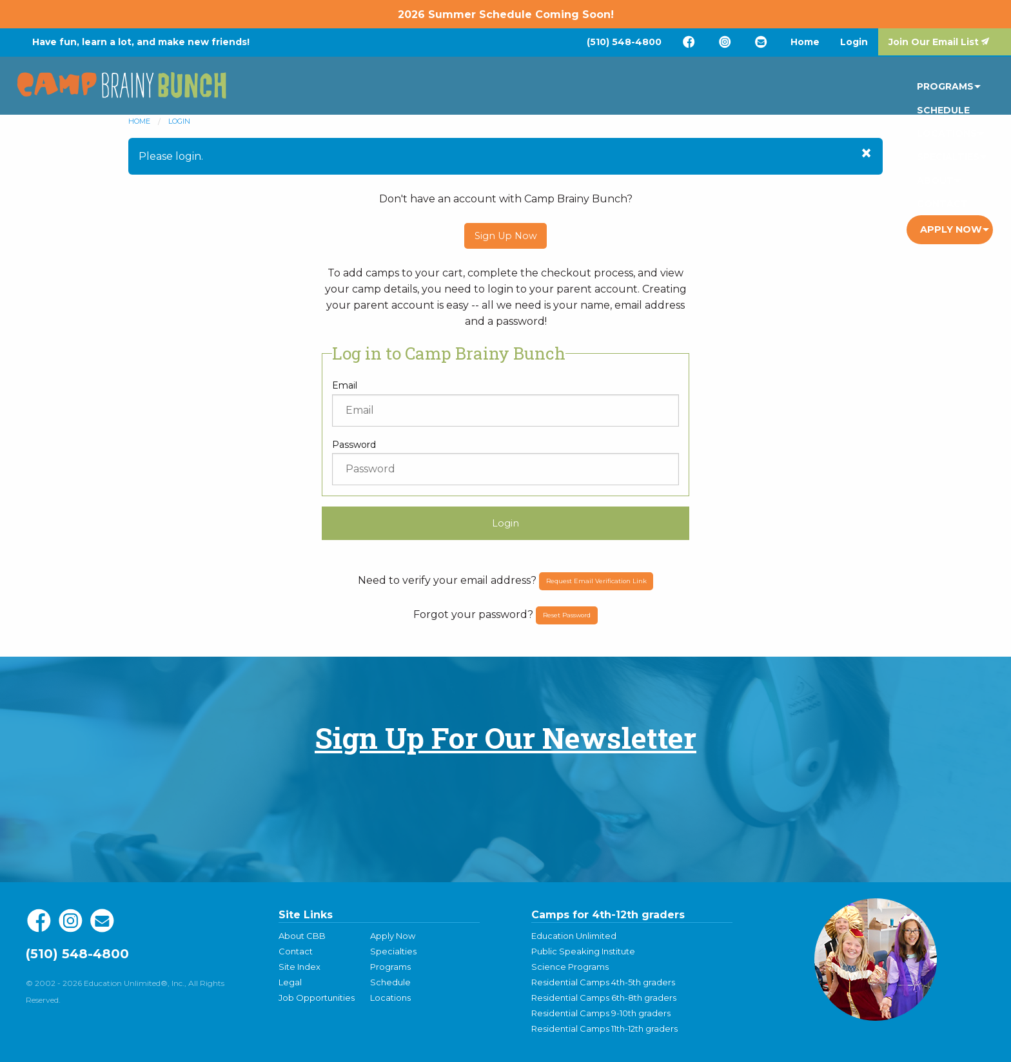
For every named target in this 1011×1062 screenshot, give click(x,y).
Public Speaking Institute (583, 951)
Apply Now (951, 89)
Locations (654, 89)
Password (354, 444)
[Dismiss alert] (866, 153)
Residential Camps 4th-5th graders (603, 982)
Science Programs (570, 966)
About (806, 89)
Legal (290, 982)
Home (805, 42)
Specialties (736, 89)
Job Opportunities (317, 997)
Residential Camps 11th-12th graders (604, 1028)
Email (344, 385)
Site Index (299, 966)
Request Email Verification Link (596, 580)
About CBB (302, 936)
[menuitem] (624, 41)
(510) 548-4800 (624, 42)
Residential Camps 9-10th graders (601, 1013)
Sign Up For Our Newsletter (505, 738)
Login (854, 42)
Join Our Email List (933, 42)
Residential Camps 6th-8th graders (603, 997)
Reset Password (567, 615)
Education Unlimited (573, 936)
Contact (870, 89)
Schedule (577, 89)
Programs (501, 89)
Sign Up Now (506, 236)
